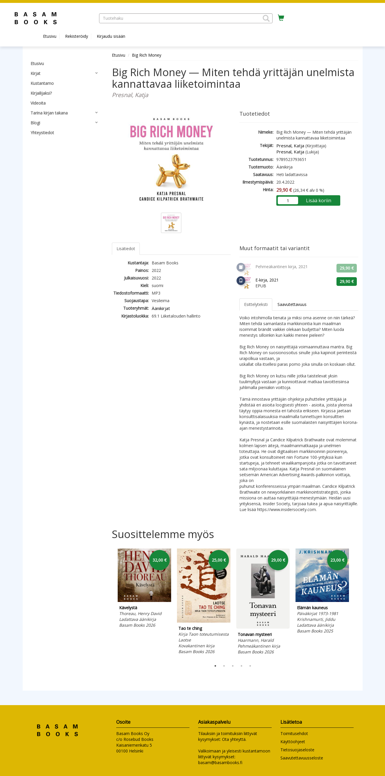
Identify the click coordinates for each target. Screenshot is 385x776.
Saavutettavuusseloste (301, 758)
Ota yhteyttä (234, 739)
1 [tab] (215, 666)
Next (355, 604)
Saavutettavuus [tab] (292, 304)
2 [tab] (224, 666)
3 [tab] (233, 666)
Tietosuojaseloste (297, 749)
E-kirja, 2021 (267, 280)
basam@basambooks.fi (220, 762)
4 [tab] (241, 666)
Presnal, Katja (290, 145)
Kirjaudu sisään (111, 36)
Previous (110, 604)
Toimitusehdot (294, 733)
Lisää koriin (318, 200)
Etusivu (49, 36)
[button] (266, 18)
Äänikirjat (161, 308)
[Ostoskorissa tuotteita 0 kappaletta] (280, 18)
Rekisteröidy (76, 36)
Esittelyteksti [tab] (256, 304)
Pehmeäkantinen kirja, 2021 (281, 266)
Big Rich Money (146, 55)
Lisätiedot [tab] (126, 248)
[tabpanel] (144, 589)
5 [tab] (250, 666)
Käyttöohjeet (292, 741)
